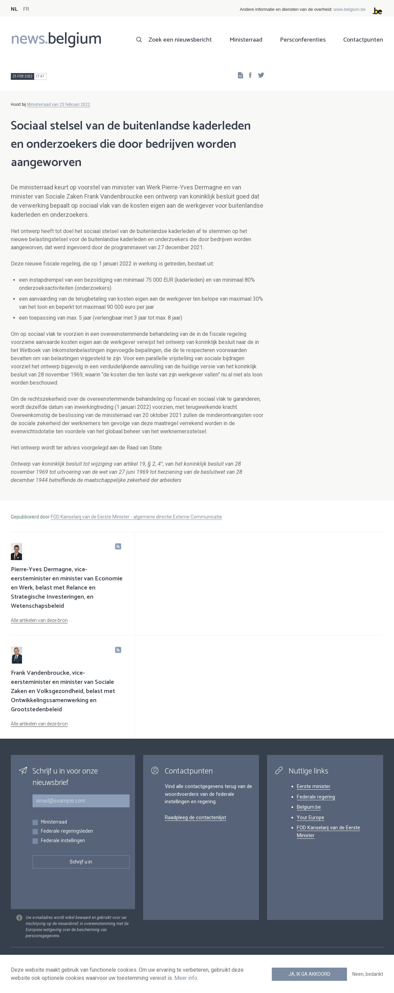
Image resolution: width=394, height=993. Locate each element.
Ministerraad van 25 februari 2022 (58, 104)
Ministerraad (245, 40)
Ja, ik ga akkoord (309, 974)
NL (14, 9)
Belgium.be (309, 807)
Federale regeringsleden (67, 831)
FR (26, 9)
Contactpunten (363, 40)
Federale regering (316, 797)
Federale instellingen (63, 841)
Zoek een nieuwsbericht (180, 40)
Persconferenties (303, 40)
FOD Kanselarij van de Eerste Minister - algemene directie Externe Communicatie (136, 516)
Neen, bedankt (367, 974)
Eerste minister (313, 786)
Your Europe (310, 817)
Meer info (185, 978)
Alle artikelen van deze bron (39, 620)
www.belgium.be (349, 9)
